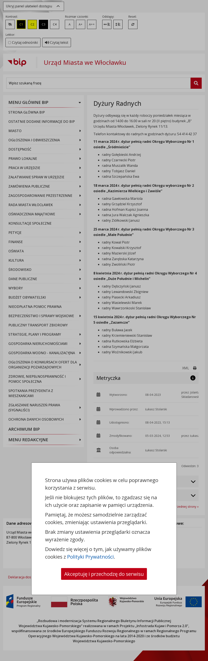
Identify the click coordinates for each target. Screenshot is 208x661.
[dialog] (104, 330)
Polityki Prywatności (90, 556)
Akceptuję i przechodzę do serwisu (104, 573)
